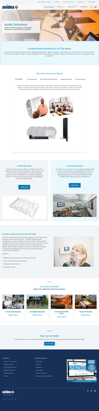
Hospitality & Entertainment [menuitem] (44, 376)
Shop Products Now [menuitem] (44, 2)
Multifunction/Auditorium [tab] (48, 79)
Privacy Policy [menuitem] (8, 395)
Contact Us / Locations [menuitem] (10, 361)
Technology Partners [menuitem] (10, 367)
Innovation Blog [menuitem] (8, 373)
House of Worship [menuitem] (41, 373)
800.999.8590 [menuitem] (92, 2)
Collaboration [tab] (32, 79)
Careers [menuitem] (56, 2)
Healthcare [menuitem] (39, 367)
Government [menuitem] (39, 370)
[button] (95, 7)
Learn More (24, 187)
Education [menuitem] (39, 364)
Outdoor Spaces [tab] (80, 79)
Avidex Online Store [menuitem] (9, 370)
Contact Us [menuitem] (81, 2)
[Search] (91, 7)
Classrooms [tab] (18, 79)
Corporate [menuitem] (39, 361)
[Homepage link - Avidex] (8, 393)
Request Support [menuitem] (68, 2)
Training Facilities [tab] (66, 79)
